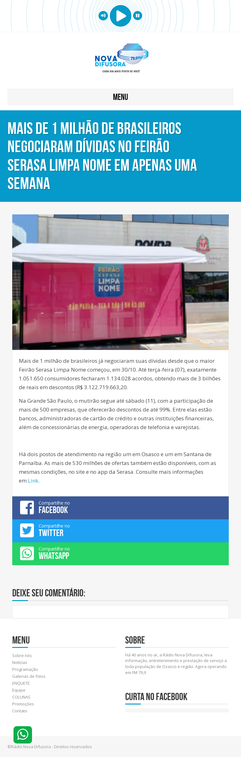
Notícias (19, 662)
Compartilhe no (120, 507)
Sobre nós (22, 655)
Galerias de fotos (29, 676)
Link (33, 480)
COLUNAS (21, 697)
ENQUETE (21, 683)
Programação (25, 669)
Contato (19, 711)
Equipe (18, 690)
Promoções (23, 704)
